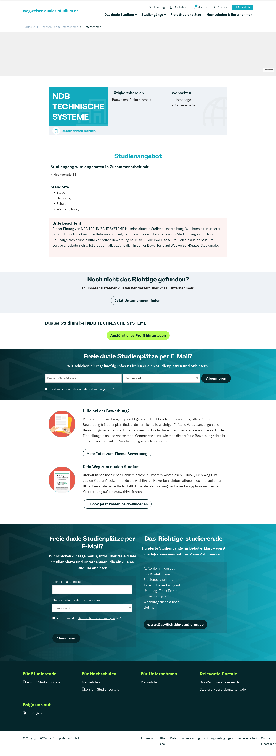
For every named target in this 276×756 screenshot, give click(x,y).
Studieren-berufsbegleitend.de (223, 689)
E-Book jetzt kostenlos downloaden (117, 503)
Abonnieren (216, 378)
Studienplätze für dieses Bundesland (92, 605)
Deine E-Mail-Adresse (92, 587)
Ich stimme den (79, 389)
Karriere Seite (184, 105)
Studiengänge (152, 14)
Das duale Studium (119, 14)
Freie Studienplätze (186, 14)
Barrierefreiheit (247, 738)
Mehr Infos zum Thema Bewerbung (116, 453)
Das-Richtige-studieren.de (220, 682)
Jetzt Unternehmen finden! (138, 300)
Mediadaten (91, 682)
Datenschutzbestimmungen (88, 389)
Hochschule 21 (64, 174)
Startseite (29, 27)
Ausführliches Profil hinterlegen (138, 335)
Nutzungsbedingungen (218, 738)
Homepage (182, 100)
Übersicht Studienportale (41, 682)
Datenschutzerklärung (185, 738)
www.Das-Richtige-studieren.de (175, 624)
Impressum (148, 738)
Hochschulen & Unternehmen (229, 14)
